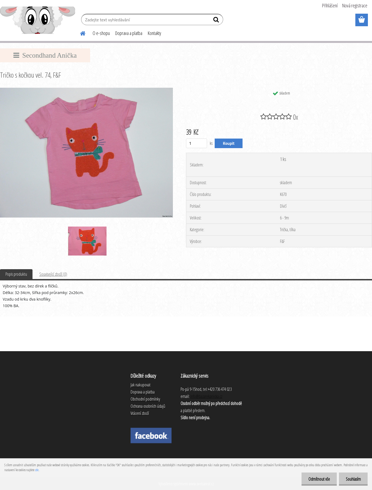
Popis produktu (16, 274)
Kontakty (154, 33)
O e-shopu (101, 33)
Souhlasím (353, 479)
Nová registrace (354, 5)
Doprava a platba (128, 33)
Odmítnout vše (319, 479)
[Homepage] (79, 32)
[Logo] (37, 20)
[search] (217, 20)
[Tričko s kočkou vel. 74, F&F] (86, 90)
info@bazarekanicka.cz (206, 396)
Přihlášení (330, 5)
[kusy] (196, 143)
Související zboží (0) (53, 274)
